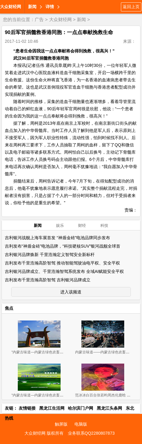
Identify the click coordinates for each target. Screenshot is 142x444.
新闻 (32, 6)
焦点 (9, 308)
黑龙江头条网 (109, 408)
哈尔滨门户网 (80, 408)
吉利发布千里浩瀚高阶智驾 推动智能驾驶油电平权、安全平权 (62, 263)
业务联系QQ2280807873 (91, 433)
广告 (39, 19)
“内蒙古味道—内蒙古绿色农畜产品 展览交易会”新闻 (52, 395)
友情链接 (27, 408)
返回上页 (131, 6)
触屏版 (61, 424)
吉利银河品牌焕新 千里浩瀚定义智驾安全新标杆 (50, 254)
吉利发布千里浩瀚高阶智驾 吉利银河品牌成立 (47, 279)
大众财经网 (10, 6)
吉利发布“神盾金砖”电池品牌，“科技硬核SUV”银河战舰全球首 (62, 246)
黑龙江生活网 (52, 408)
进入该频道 (70, 291)
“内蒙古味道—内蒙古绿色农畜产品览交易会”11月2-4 (53, 352)
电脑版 (80, 424)
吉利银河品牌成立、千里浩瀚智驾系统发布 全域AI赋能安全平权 (64, 271)
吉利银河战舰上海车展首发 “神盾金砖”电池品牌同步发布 (57, 237)
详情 (50, 6)
